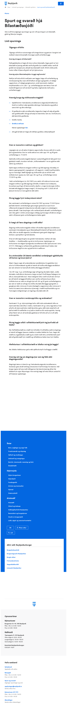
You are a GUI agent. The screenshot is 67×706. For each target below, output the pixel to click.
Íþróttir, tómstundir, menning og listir (21, 462)
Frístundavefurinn (13, 561)
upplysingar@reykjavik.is (34, 687)
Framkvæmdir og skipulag (17, 451)
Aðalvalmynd (61, 3)
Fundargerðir (12, 482)
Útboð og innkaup (14, 506)
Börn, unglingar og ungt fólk (17, 448)
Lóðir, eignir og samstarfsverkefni (19, 520)
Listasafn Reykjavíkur (14, 568)
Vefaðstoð (34, 668)
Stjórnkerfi (11, 479)
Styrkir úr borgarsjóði (15, 517)
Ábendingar (34, 701)
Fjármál (10, 489)
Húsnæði (11, 502)
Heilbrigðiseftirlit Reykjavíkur (18, 510)
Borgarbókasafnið (13, 550)
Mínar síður (22, 528)
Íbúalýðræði (12, 466)
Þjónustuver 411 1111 (34, 694)
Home (5, 7)
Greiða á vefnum (18, 124)
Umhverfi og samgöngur (18, 7)
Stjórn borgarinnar (14, 475)
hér (26, 128)
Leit (11, 533)
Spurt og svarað (34, 682)
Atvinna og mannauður (16, 486)
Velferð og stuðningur (15, 455)
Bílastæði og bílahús (31, 7)
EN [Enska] (10, 528)
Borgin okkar (11, 557)
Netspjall (34, 675)
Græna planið (12, 493)
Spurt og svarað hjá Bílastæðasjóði (46, 7)
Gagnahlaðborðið (13, 564)
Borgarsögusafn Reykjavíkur (16, 554)
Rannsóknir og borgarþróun (17, 513)
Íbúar (9, 7)
